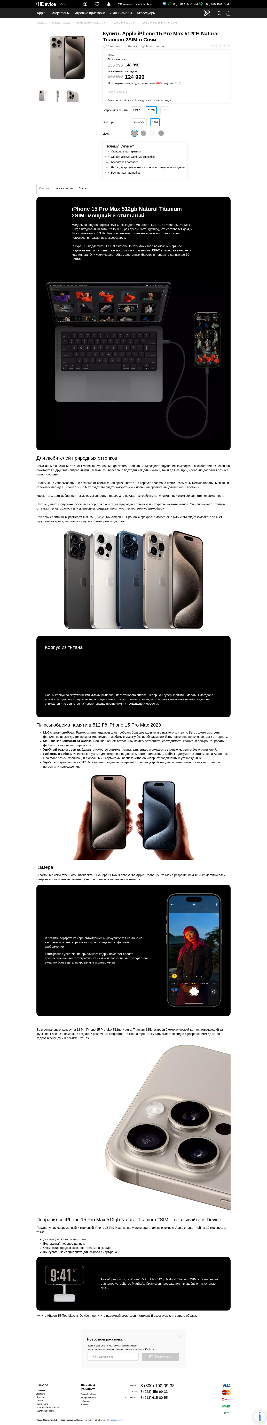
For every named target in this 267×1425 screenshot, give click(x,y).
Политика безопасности (47, 1407)
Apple (41, 13)
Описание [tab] (44, 188)
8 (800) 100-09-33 (218, 4)
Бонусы (84, 1404)
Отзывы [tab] (83, 188)
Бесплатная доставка (124, 162)
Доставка (40, 1394)
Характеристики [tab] (64, 188)
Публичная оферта (45, 1411)
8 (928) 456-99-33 (183, 4)
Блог (149, 4)
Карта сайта (42, 1404)
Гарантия (40, 1390)
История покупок (89, 1398)
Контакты (140, 4)
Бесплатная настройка (125, 172)
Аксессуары (146, 13)
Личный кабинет (88, 1394)
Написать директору (115, 1420)
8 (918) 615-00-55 (154, 1397)
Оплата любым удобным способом (133, 156)
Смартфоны (60, 13)
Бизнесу (40, 1397)
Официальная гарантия (126, 151)
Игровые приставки (90, 13)
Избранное (86, 1401)
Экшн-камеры (121, 13)
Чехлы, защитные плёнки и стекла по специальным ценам (148, 167)
